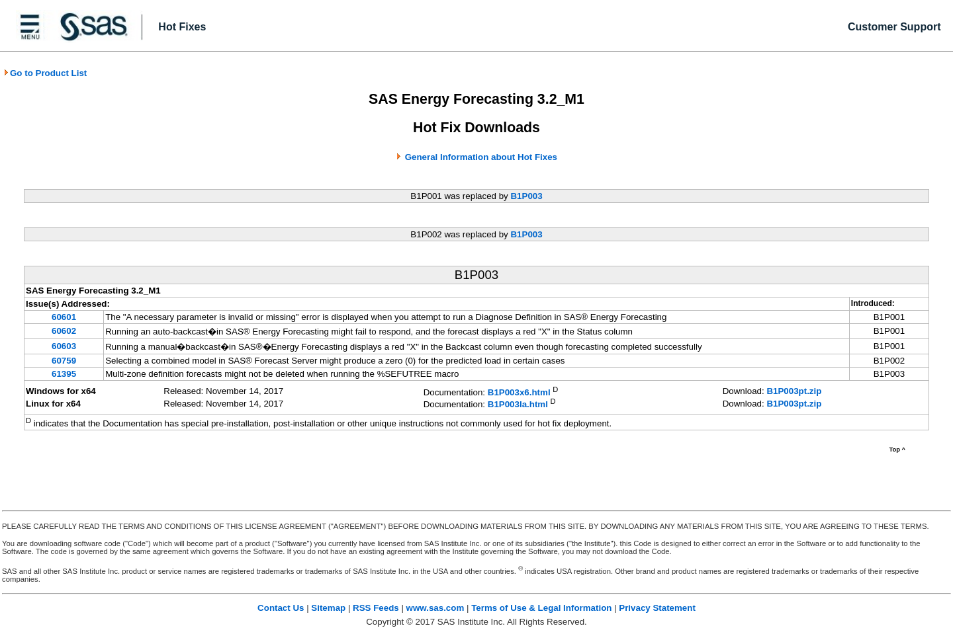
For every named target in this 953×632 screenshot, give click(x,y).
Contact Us (280, 608)
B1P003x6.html (519, 392)
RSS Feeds (376, 608)
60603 (64, 346)
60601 (64, 317)
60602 (64, 331)
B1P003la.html (518, 405)
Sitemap (328, 608)
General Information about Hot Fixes (481, 157)
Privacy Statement (657, 608)
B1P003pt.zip (793, 391)
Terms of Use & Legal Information (541, 608)
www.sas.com (435, 608)
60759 (64, 361)
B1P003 (526, 196)
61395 (64, 374)
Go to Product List (45, 73)
